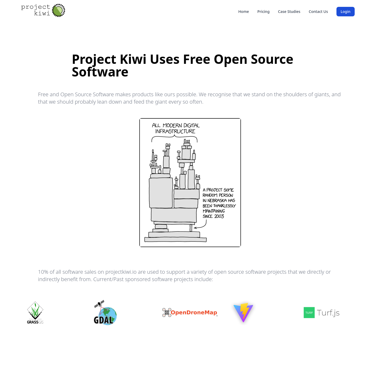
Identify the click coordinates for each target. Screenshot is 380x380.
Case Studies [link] (289, 11)
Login (345, 11)
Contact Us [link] (318, 11)
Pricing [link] (263, 11)
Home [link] (243, 11)
